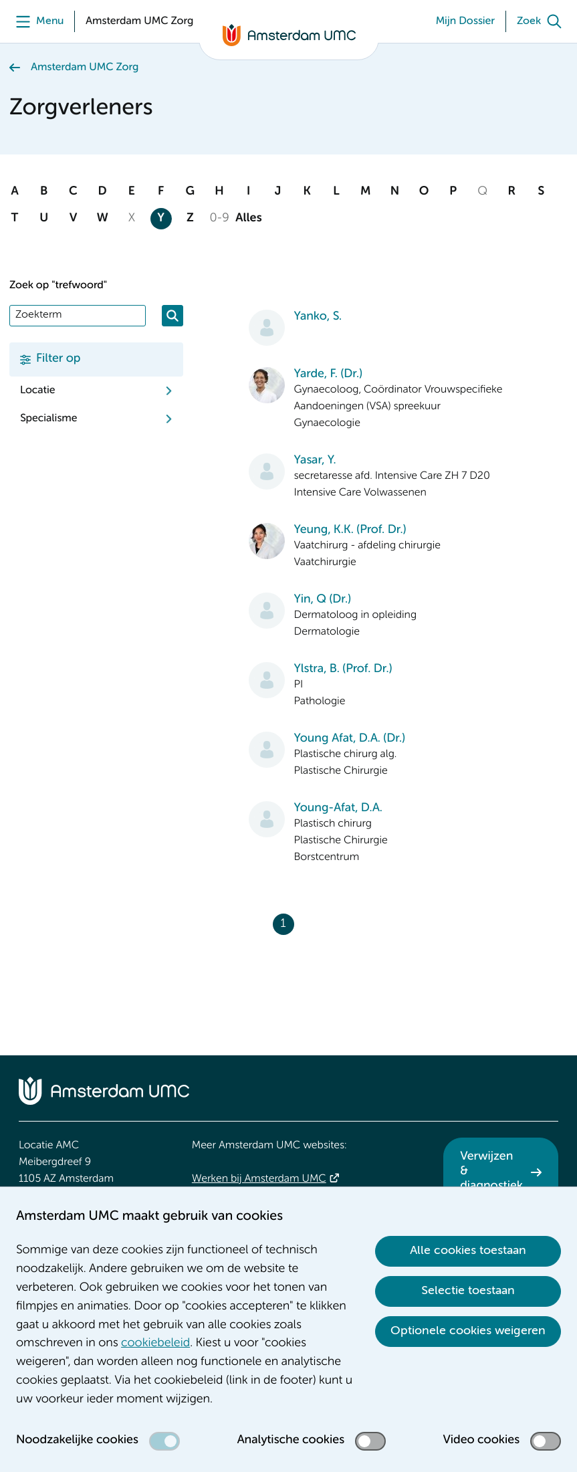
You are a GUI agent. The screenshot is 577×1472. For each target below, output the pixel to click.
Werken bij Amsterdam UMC (259, 1179)
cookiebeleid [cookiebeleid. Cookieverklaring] (155, 1344)
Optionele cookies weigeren (468, 1331)
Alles (248, 219)
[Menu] (36, 21)
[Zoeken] (172, 315)
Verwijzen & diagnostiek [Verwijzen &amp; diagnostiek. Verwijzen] (491, 1171)
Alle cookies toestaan (468, 1251)
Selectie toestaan (468, 1291)
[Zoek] (542, 21)
